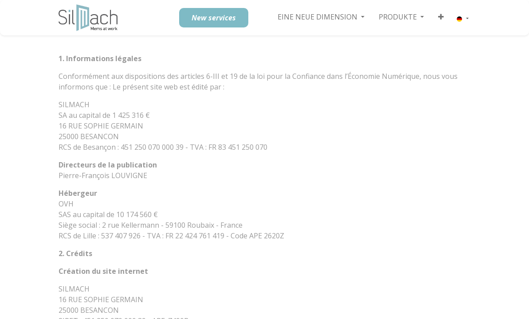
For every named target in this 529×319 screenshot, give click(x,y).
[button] (441, 17)
